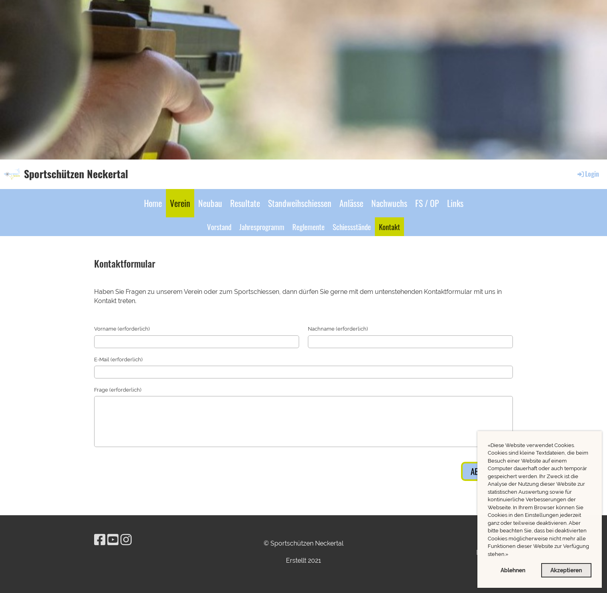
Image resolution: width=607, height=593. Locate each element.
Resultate (245, 203)
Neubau (210, 203)
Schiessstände (352, 226)
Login (587, 174)
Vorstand (219, 226)
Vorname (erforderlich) (122, 329)
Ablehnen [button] (513, 570)
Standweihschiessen (299, 203)
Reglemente (308, 226)
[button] (510, 555)
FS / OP (427, 203)
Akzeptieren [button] (566, 570)
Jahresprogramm (261, 226)
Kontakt (389, 226)
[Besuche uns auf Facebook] (99, 539)
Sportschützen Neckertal (76, 174)
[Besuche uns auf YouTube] (112, 539)
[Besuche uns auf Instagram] (126, 539)
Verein (180, 203)
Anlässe (351, 203)
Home (153, 203)
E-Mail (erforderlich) (118, 359)
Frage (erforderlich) (117, 390)
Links (455, 203)
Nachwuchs (389, 203)
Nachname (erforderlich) (338, 329)
